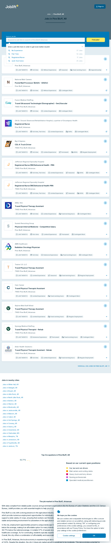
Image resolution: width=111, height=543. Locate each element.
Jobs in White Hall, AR (11, 384)
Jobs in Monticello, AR (11, 407)
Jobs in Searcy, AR (9, 427)
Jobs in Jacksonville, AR (11, 410)
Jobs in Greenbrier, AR (11, 430)
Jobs (49, 14)
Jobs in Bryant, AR (9, 391)
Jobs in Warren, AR (9, 404)
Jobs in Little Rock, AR (11, 394)
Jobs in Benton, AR (9, 401)
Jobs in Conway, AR (10, 423)
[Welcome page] (11, 6)
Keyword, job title (11, 36)
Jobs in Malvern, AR (10, 414)
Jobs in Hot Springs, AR (11, 420)
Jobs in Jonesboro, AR (11, 440)
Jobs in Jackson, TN (10, 446)
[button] (96, 40)
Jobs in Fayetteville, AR (11, 443)
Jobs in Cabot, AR (9, 417)
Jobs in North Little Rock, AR (13, 397)
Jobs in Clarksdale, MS (11, 433)
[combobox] (45, 40)
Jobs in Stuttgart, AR (10, 388)
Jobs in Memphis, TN (10, 436)
